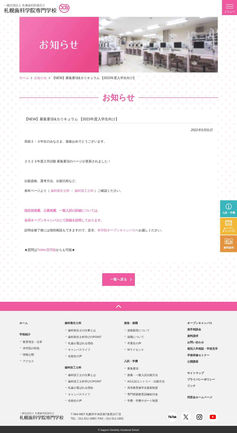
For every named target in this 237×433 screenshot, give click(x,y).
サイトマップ (195, 371)
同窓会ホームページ (199, 396)
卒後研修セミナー (198, 354)
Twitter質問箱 (46, 250)
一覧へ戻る (119, 279)
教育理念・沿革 (32, 340)
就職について (135, 335)
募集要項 (132, 367)
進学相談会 (194, 328)
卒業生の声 (134, 342)
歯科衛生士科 (60, 190)
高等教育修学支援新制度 (142, 386)
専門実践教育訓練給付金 (142, 393)
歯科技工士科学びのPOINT (85, 380)
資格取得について (138, 329)
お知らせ (40, 78)
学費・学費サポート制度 (142, 399)
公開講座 (192, 360)
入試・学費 (228, 212)
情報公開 (28, 353)
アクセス (28, 360)
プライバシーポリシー (201, 378)
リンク (191, 384)
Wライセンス (135, 348)
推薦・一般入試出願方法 (142, 373)
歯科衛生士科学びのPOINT (85, 335)
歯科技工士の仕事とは (82, 373)
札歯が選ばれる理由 (80, 342)
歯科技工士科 (84, 190)
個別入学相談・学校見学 (202, 347)
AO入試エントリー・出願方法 (146, 380)
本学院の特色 (31, 347)
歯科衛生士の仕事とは (82, 329)
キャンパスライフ (79, 348)
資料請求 (229, 247)
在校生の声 (75, 355)
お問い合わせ (195, 341)
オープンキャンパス (228, 229)
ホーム (24, 78)
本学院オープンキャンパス (116, 230)
